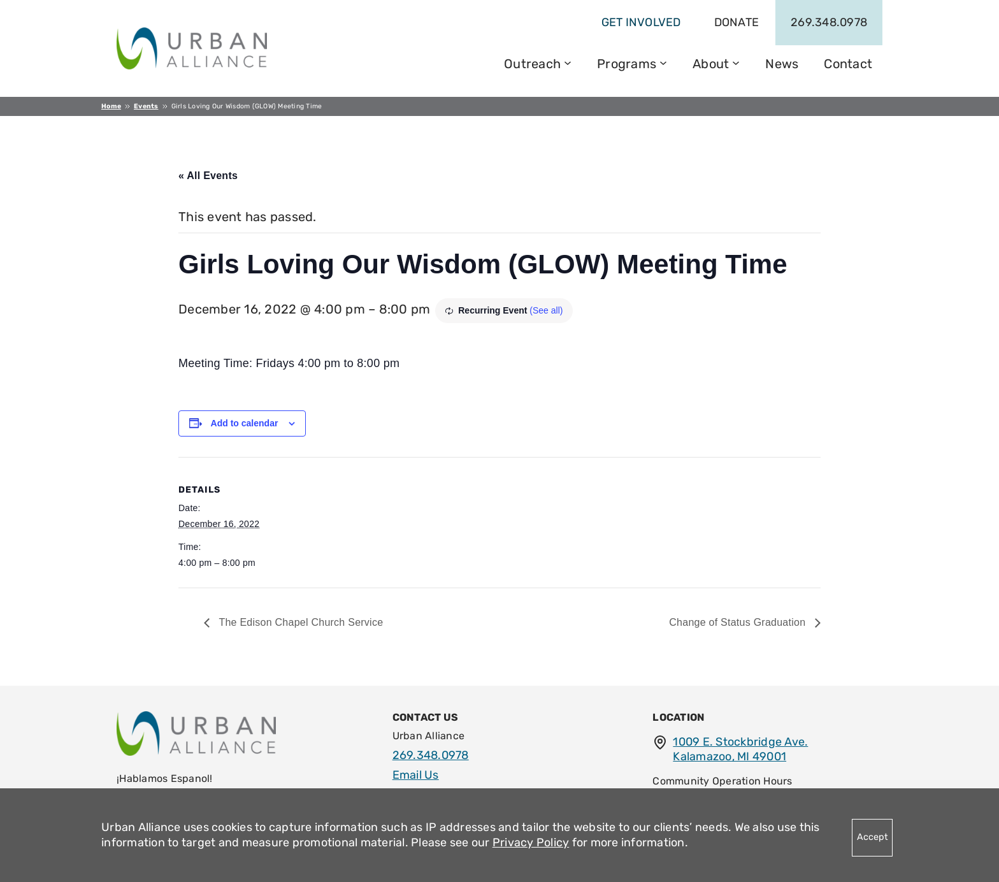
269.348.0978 (829, 22)
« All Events (208, 175)
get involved (641, 22)
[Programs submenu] (663, 62)
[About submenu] (736, 62)
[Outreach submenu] (567, 62)
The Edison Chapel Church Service (299, 622)
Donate (736, 22)
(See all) (546, 310)
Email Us (415, 775)
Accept (872, 837)
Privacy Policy (531, 842)
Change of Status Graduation (739, 622)
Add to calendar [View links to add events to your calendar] (244, 423)
